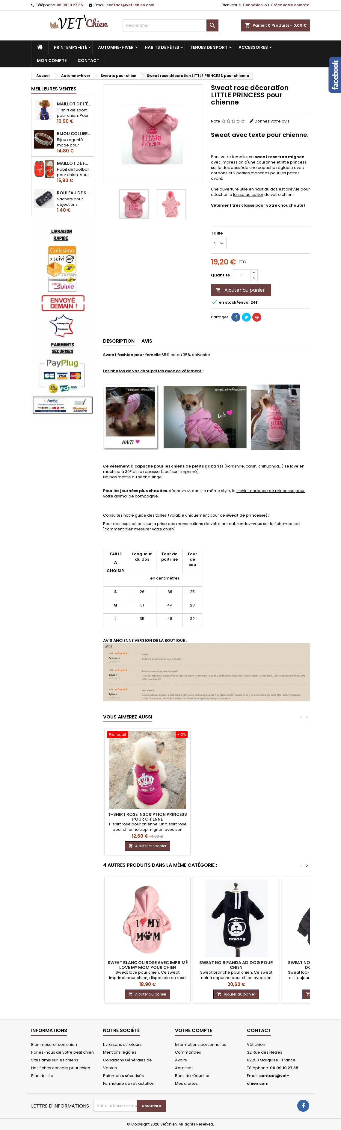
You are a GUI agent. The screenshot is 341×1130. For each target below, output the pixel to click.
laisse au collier (248, 194)
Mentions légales (119, 1052)
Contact (259, 1030)
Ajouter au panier (240, 290)
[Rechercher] (170, 25)
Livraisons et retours (122, 1044)
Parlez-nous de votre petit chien (62, 1052)
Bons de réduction (193, 1075)
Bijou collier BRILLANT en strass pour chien (74, 133)
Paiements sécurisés (123, 1075)
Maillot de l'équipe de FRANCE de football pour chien (74, 104)
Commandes (188, 1052)
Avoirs (181, 1060)
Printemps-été (70, 47)
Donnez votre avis (272, 121)
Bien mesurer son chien (54, 1044)
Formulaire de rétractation (128, 1083)
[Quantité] (242, 275)
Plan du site (42, 1075)
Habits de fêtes (162, 47)
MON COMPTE (52, 60)
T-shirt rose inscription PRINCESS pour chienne (147, 816)
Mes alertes (186, 1083)
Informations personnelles (200, 1044)
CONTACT (88, 60)
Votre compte (193, 1030)
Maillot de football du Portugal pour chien (74, 163)
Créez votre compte (290, 4)
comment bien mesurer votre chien (139, 529)
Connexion (253, 4)
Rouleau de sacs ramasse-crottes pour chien (74, 192)
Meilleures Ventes (53, 88)
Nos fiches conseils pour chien (60, 1068)
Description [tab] (119, 341)
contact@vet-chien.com (130, 4)
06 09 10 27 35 (70, 4)
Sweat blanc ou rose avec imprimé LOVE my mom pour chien (148, 965)
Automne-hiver (116, 47)
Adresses (184, 1068)
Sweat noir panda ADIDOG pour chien (236, 965)
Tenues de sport (208, 47)
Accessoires (253, 47)
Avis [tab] (146, 341)
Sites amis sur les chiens (54, 1060)
